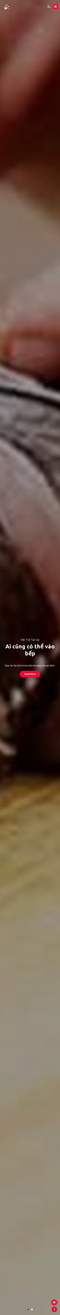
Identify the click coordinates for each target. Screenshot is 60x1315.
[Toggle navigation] (55, 6)
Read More (30, 674)
